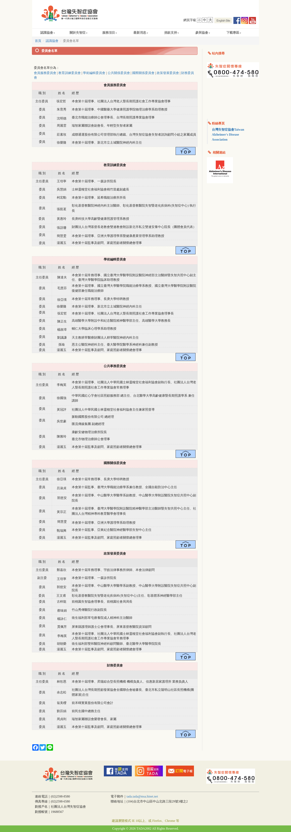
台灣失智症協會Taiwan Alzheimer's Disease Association (228, 134)
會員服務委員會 (45, 73)
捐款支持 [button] (171, 32)
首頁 (38, 40)
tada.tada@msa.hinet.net (142, 796)
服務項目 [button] (109, 32)
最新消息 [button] (140, 32)
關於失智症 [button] (78, 32)
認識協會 (52, 40)
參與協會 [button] (202, 32)
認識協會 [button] (47, 32)
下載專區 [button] (233, 32)
